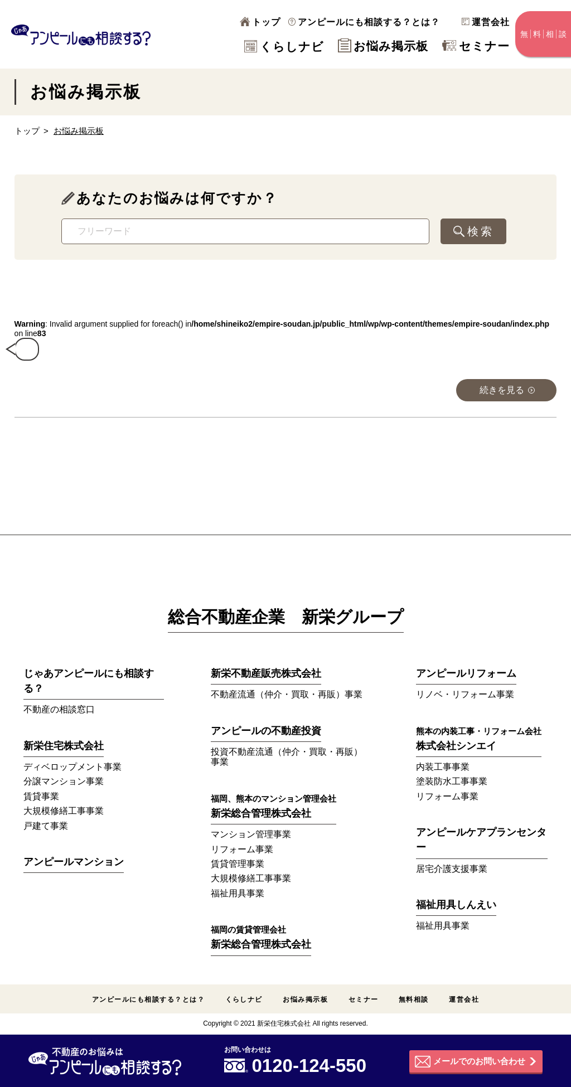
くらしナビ (284, 46)
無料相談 (414, 999)
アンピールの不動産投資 (266, 730)
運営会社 (486, 22)
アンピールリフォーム (466, 673)
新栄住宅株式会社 (63, 745)
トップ (260, 22)
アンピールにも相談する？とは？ (364, 22)
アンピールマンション (73, 861)
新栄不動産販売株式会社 (266, 673)
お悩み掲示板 (383, 46)
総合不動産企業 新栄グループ (286, 617)
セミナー (476, 46)
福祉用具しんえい (456, 904)
